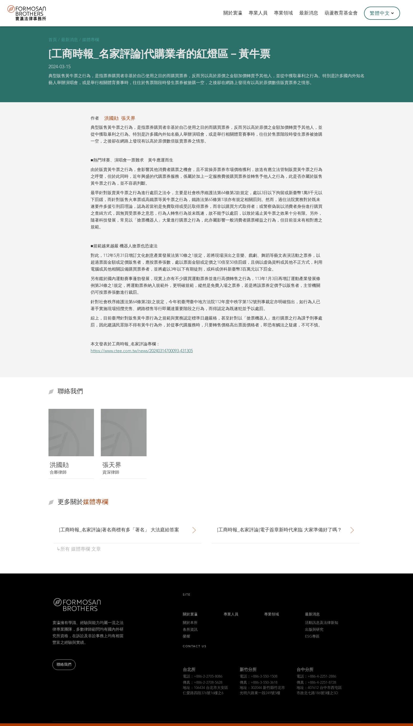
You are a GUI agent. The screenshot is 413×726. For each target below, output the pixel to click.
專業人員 (231, 618)
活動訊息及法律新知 (321, 627)
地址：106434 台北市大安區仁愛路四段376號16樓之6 (205, 696)
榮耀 (186, 640)
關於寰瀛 (190, 618)
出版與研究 (314, 634)
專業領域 (271, 618)
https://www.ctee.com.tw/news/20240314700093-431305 (142, 351)
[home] (33, 13)
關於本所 (190, 627)
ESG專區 (312, 640)
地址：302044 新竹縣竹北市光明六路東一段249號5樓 (262, 696)
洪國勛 (111, 118)
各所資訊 (190, 634)
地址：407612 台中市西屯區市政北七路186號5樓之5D (319, 696)
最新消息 (312, 618)
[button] (382, 13)
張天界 (128, 118)
